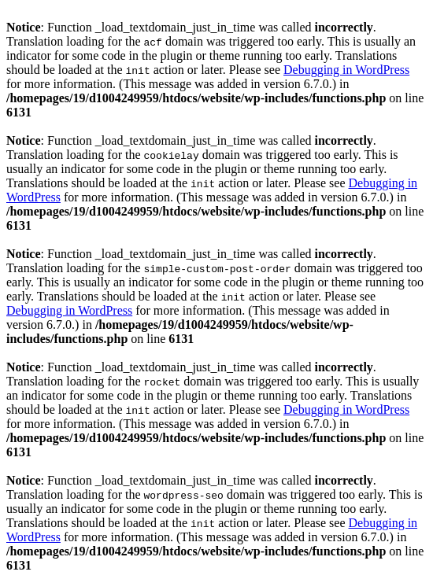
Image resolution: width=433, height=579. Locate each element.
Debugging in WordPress (346, 69)
